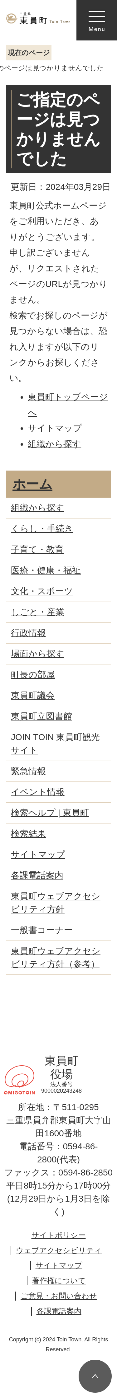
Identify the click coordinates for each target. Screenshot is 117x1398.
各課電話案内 (59, 1311)
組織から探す (54, 444)
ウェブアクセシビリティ (59, 1250)
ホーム (32, 484)
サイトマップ (55, 428)
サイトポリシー (59, 1235)
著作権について (59, 1280)
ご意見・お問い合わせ (59, 1296)
